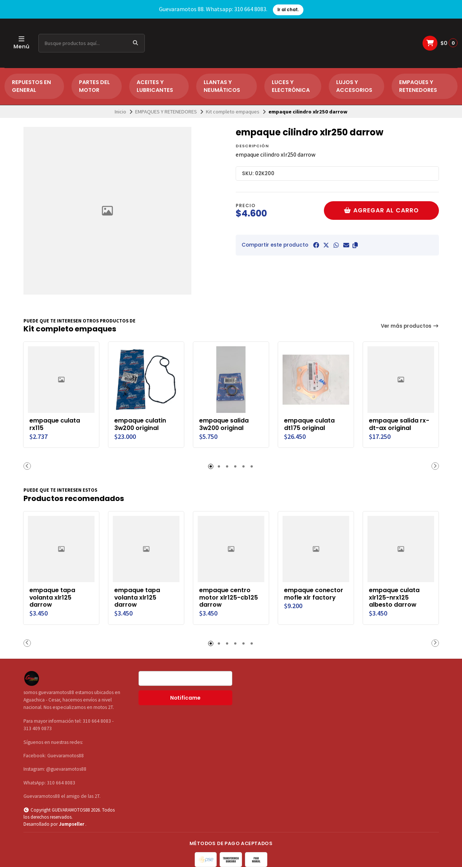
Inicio (120, 111)
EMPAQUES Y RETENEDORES (418, 86)
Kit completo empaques (232, 111)
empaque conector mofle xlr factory (314, 594)
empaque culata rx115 (55, 424)
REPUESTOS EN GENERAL (31, 86)
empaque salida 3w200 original (224, 424)
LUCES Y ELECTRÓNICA (291, 86)
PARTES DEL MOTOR (94, 86)
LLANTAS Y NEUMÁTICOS (222, 86)
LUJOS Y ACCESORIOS (354, 86)
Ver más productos (410, 326)
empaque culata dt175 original (309, 424)
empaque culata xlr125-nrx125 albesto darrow (394, 597)
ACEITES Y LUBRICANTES (155, 86)
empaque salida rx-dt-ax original (399, 424)
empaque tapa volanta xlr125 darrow (53, 597)
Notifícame (185, 697)
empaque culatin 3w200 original (140, 424)
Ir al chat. (288, 10)
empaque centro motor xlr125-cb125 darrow (229, 597)
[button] (355, 245)
